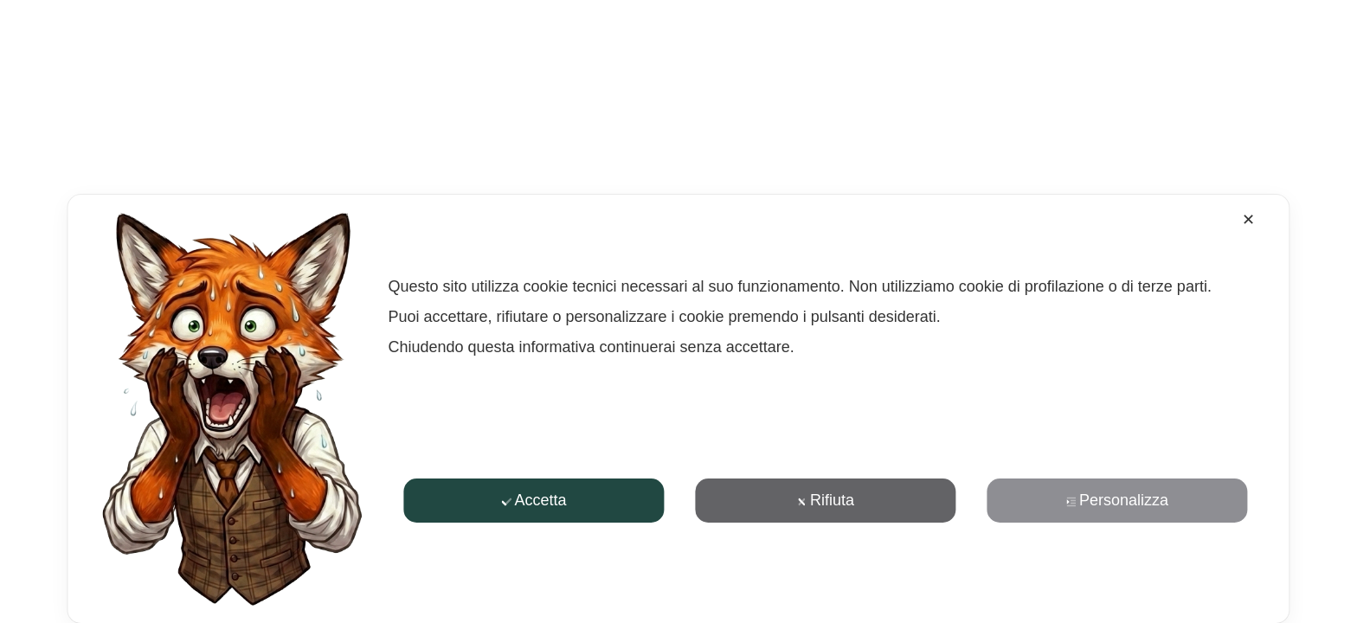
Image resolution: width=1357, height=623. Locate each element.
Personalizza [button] (1117, 500)
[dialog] (678, 409)
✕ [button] (1248, 219)
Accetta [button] (533, 500)
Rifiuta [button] (825, 500)
